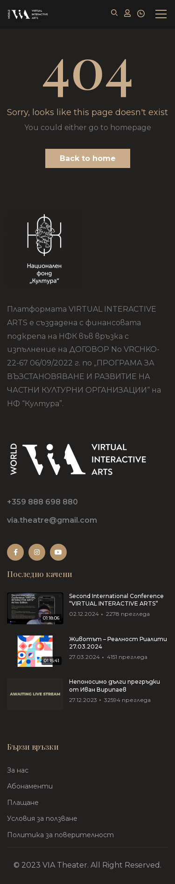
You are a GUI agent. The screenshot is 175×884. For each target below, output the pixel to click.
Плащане (23, 802)
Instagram (37, 552)
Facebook (16, 552)
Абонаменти (30, 786)
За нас (17, 770)
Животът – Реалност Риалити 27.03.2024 (118, 643)
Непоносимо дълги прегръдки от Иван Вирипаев (114, 685)
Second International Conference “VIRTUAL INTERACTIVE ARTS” (116, 599)
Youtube (58, 552)
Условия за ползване (42, 818)
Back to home (88, 158)
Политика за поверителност (60, 835)
